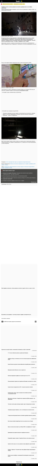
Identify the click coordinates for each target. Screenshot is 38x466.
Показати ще (33, 182)
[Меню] (1, 1)
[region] (19, 53)
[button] (2, 321)
